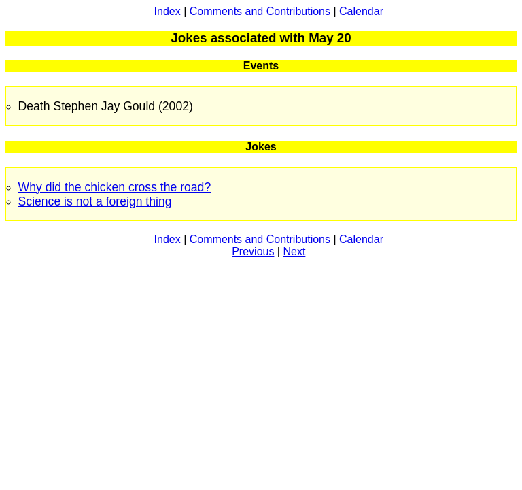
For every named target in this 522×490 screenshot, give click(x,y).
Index (167, 11)
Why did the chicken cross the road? (114, 187)
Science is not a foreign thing (95, 201)
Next (294, 251)
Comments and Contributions (260, 11)
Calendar (361, 11)
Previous (253, 251)
